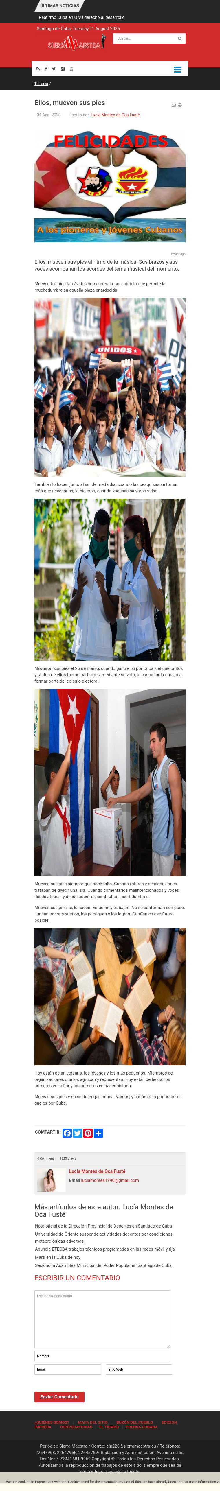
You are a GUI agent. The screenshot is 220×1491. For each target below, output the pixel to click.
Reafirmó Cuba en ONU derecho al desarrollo (82, 17)
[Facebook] (46, 68)
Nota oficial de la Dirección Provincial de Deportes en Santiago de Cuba (103, 1226)
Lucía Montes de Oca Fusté (115, 115)
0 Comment (45, 1158)
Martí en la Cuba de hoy (57, 1257)
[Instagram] (63, 68)
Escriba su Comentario (102, 1319)
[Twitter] (54, 68)
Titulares (41, 84)
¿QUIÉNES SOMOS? (51, 1422)
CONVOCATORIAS (76, 1426)
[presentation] (78, 1392)
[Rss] (38, 68)
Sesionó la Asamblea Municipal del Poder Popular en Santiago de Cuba (103, 1265)
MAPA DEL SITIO (92, 1422)
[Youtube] (71, 68)
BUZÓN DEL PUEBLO (134, 1422)
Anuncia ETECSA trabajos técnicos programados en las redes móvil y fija (105, 1249)
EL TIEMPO (109, 1426)
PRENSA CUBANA (142, 1426)
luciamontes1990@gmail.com (110, 1180)
